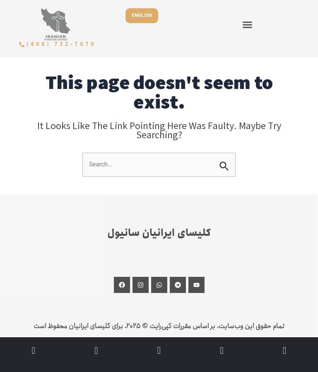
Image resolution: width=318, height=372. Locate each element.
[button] (247, 24)
